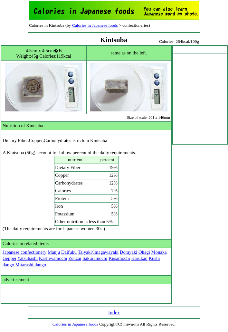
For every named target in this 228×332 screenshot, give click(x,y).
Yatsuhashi (27, 258)
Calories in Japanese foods (95, 25)
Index (114, 312)
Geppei (9, 258)
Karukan (139, 258)
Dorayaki (129, 252)
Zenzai (74, 258)
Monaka (159, 252)
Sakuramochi (94, 258)
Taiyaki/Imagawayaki (98, 252)
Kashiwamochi (53, 258)
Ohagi (144, 252)
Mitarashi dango (30, 264)
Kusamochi (119, 258)
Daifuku (69, 252)
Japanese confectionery (24, 252)
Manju (54, 252)
